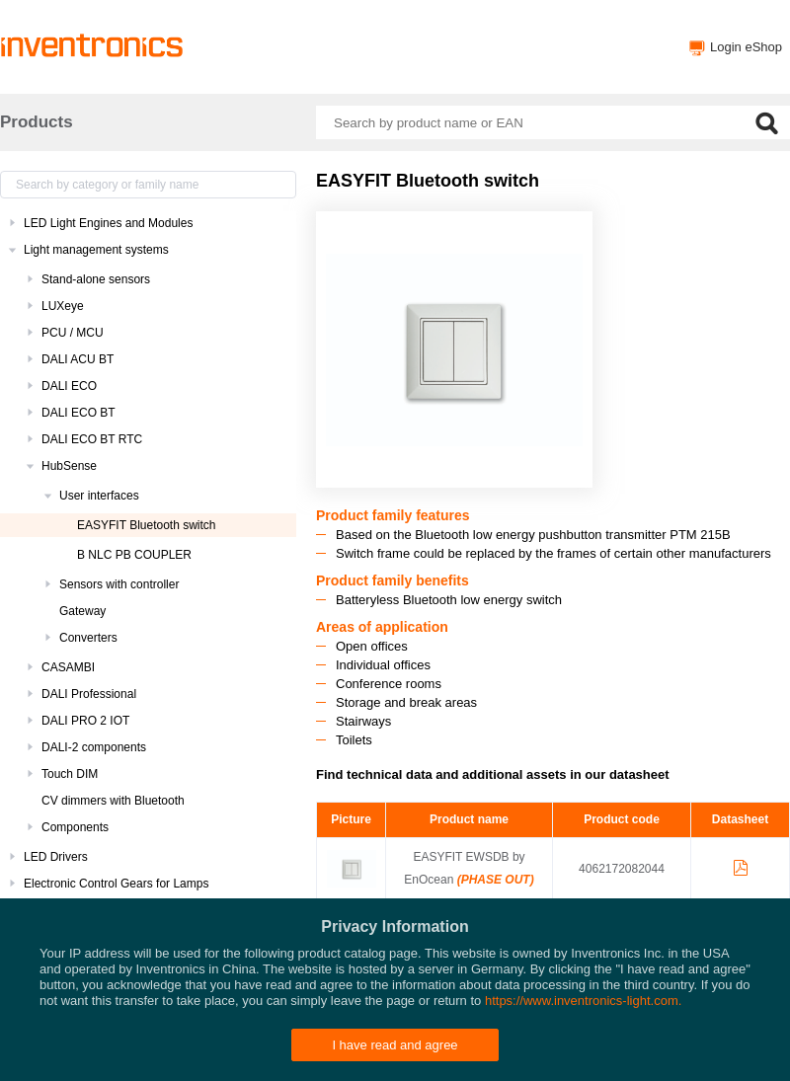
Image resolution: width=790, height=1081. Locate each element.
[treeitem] (148, 223)
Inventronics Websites (347, 1056)
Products (36, 122)
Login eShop (746, 46)
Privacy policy (455, 1056)
